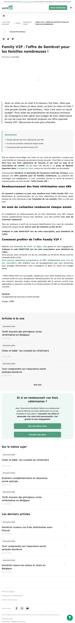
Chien (18, 23)
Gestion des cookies (9, 600)
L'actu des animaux (6, 23)
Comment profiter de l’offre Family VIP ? (22, 147)
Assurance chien (27, 23)
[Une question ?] (70, 618)
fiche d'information (27, 2)
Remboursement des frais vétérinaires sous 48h (25, 140)
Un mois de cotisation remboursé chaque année (25, 143)
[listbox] (37, 351)
